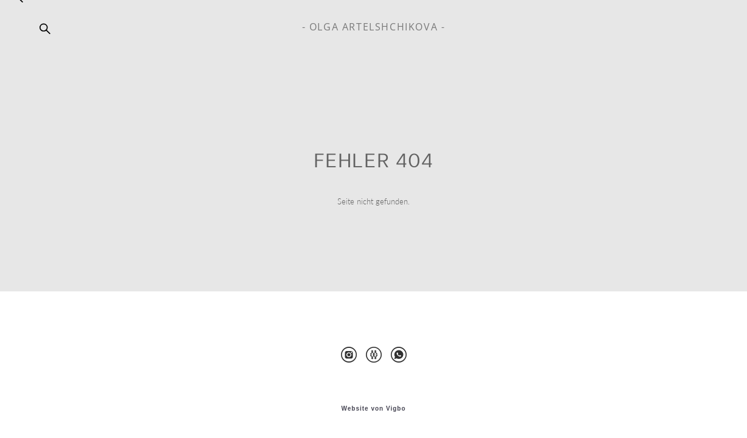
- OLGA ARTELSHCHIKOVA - (374, 27)
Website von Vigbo (373, 409)
